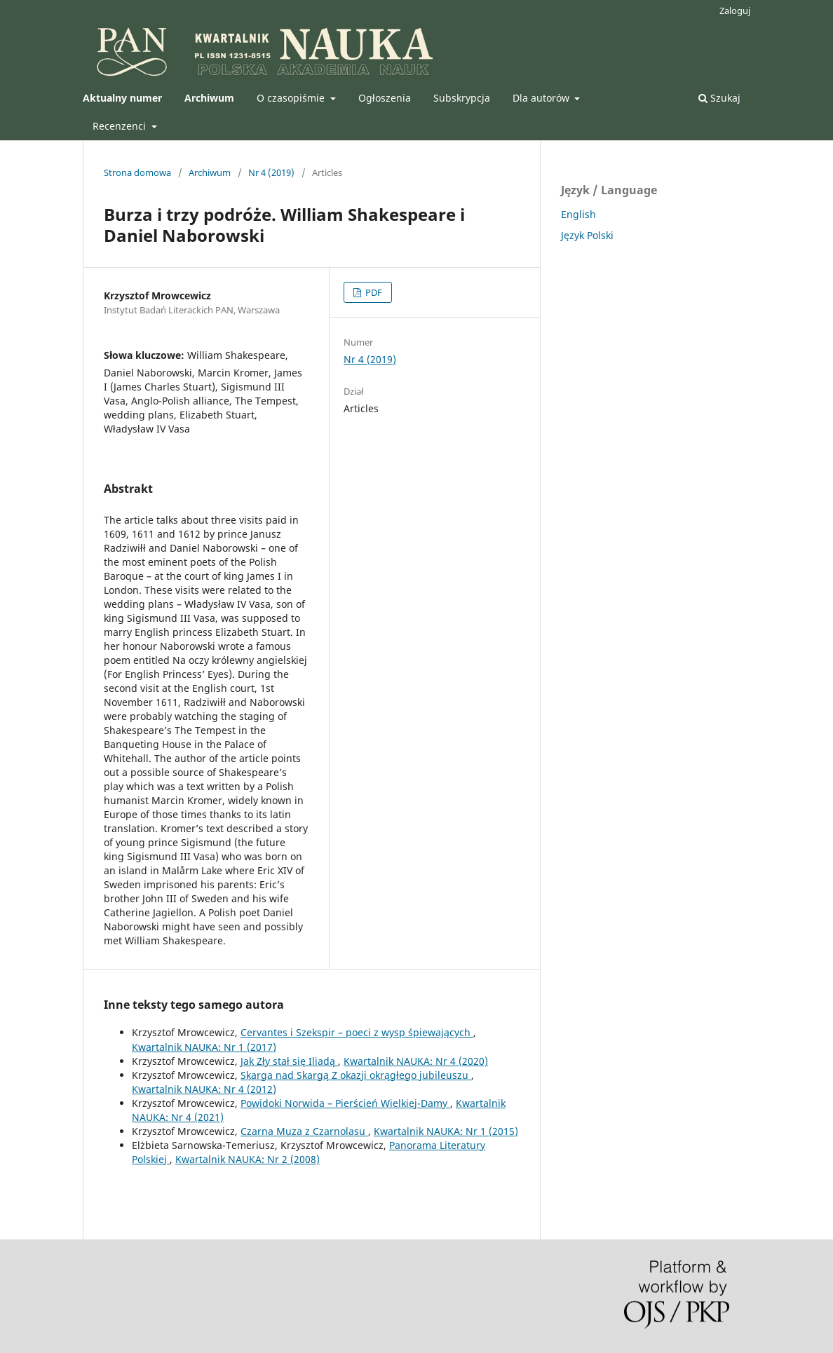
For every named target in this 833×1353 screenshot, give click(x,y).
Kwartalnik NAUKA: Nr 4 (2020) (416, 1061)
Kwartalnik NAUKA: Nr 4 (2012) (204, 1089)
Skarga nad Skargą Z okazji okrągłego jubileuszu (356, 1075)
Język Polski (587, 235)
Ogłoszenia (384, 97)
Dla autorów (542, 97)
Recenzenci (121, 125)
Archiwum (210, 172)
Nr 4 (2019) (271, 172)
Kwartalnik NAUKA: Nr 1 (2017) (204, 1047)
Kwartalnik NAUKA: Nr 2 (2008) (247, 1159)
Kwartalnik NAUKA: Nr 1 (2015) (446, 1131)
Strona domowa (137, 172)
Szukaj (719, 97)
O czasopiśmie (292, 97)
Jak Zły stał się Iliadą (289, 1061)
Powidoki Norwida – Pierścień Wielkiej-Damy (345, 1103)
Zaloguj (734, 10)
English (578, 214)
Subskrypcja (461, 97)
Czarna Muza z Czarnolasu (304, 1131)
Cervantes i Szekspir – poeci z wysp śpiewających (357, 1032)
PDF (372, 292)
